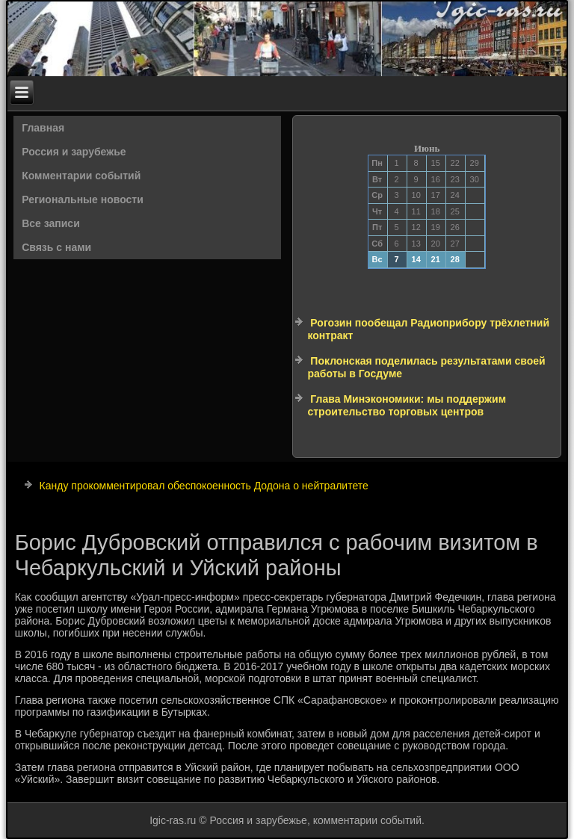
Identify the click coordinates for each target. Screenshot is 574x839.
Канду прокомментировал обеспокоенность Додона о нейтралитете (204, 486)
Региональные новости (83, 199)
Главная (43, 128)
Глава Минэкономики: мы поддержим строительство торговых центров (406, 405)
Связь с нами (56, 247)
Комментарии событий (81, 176)
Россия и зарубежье (74, 152)
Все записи (51, 223)
